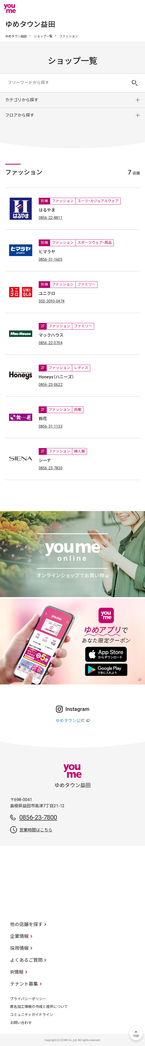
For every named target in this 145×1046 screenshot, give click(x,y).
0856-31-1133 (50, 426)
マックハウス (51, 335)
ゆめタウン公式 (70, 720)
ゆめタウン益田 (16, 36)
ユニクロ (47, 293)
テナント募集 (24, 984)
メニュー (136, 8)
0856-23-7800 (38, 817)
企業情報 (19, 936)
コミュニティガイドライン (31, 1015)
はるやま (47, 210)
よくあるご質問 (26, 960)
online (120, 8)
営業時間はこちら (35, 830)
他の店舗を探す (26, 924)
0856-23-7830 (50, 468)
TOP (136, 1033)
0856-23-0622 (50, 385)
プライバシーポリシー (28, 999)
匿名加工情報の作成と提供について (39, 1007)
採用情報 (19, 948)
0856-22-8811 (50, 218)
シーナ (45, 460)
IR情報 (16, 972)
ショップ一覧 (43, 36)
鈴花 (43, 418)
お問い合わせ (21, 1023)
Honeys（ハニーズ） (56, 376)
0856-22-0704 (50, 343)
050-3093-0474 (52, 301)
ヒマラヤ (47, 251)
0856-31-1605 (50, 259)
